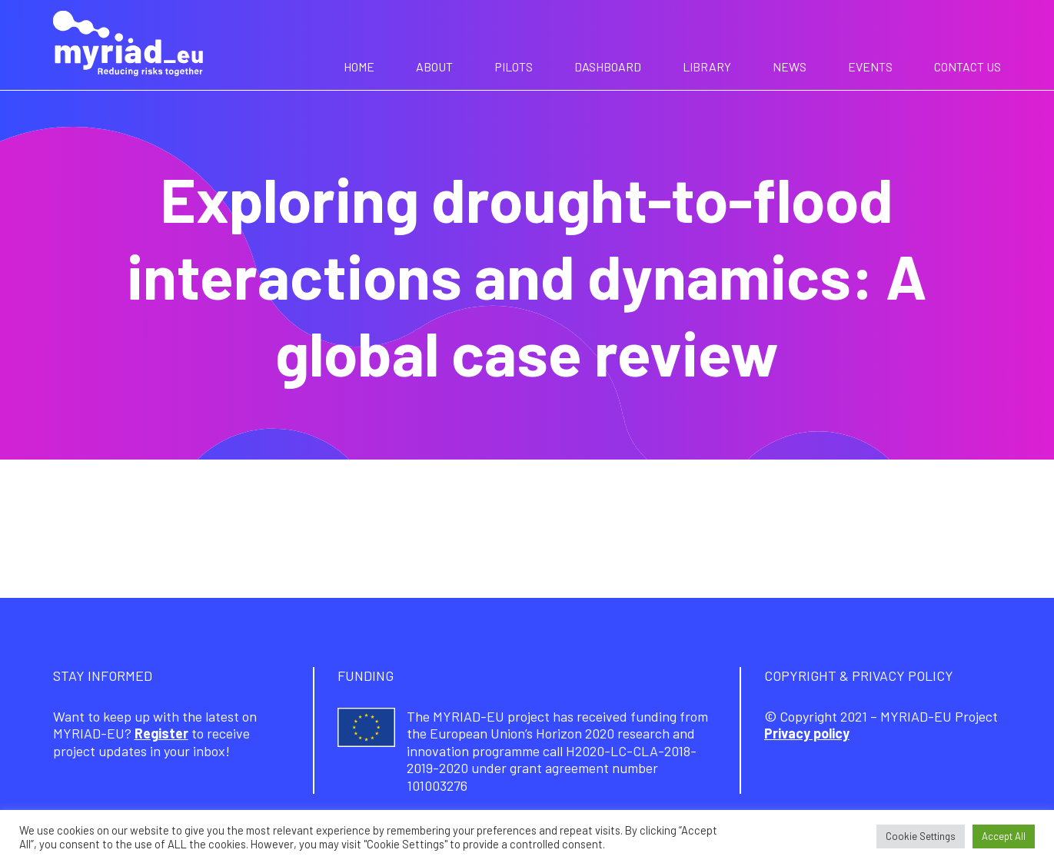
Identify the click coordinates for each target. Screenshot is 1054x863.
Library (707, 66)
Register (161, 733)
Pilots (513, 66)
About (434, 66)
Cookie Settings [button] (921, 836)
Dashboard (607, 66)
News (789, 66)
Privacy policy (807, 733)
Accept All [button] (1004, 836)
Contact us (967, 66)
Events (870, 66)
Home (359, 66)
